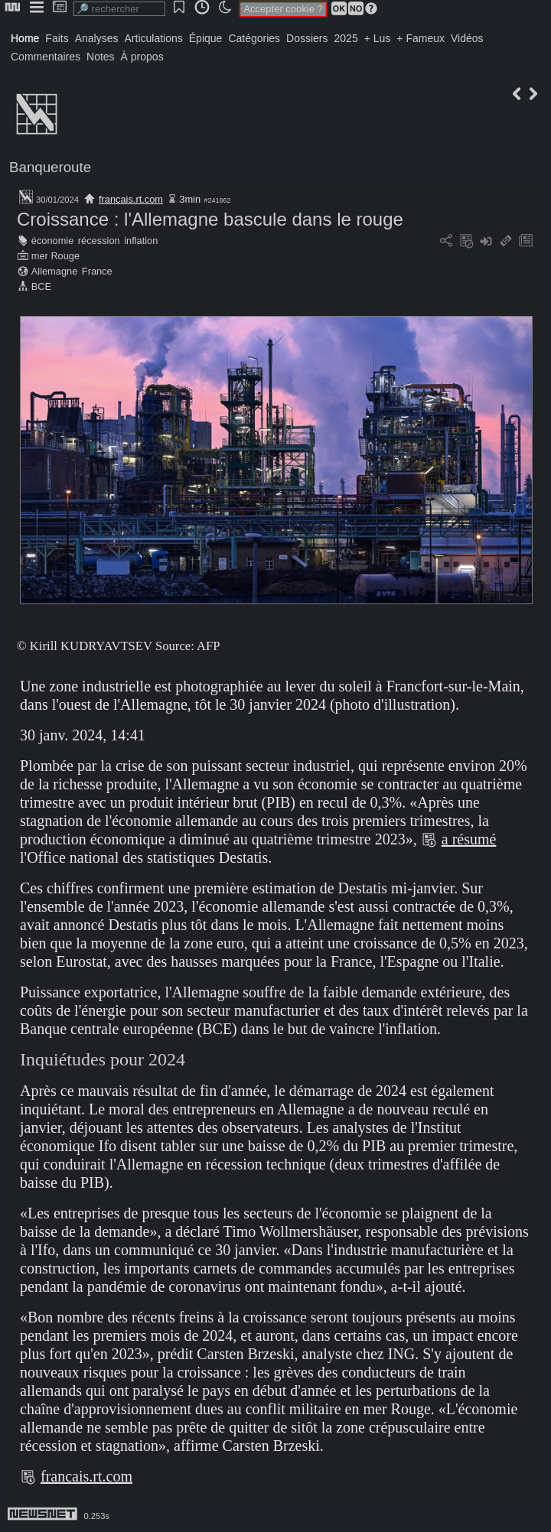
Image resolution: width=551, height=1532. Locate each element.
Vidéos (467, 38)
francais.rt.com (131, 199)
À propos (142, 56)
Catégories (254, 38)
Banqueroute (50, 167)
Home (25, 38)
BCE (41, 286)
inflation (141, 240)
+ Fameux (420, 38)
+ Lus (377, 38)
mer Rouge (55, 256)
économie (52, 240)
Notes (100, 56)
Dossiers (307, 38)
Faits (56, 38)
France (97, 271)
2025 (346, 38)
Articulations (154, 38)
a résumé (469, 839)
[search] (119, 9)
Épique (206, 38)
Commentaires (45, 56)
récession (99, 240)
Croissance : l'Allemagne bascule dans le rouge (210, 219)
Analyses (97, 38)
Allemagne (54, 271)
